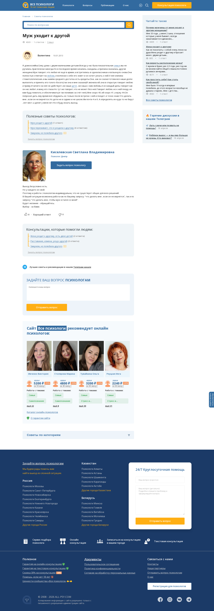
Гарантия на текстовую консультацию (44, 568)
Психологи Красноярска (36, 512)
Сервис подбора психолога (42, 541)
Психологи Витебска (93, 512)
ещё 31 (108, 406)
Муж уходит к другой (41, 122)
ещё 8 (56, 406)
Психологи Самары (33, 520)
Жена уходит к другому (158, 46)
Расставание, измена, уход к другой (48, 241)
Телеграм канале (82, 267)
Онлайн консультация (78, 541)
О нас (126, 5)
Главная (26, 16)
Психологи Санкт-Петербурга (39, 490)
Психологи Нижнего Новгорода (40, 503)
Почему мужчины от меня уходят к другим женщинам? (165, 29)
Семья (50, 42)
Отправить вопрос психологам (164, 572)
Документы (92, 559)
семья (117, 65)
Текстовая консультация (168, 541)
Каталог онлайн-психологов (42, 412)
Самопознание (36, 401)
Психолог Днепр (59, 156)
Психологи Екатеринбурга (37, 499)
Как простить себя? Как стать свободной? (162, 81)
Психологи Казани (33, 507)
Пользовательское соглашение (101, 564)
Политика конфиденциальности (102, 568)
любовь (51, 75)
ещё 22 (30, 406)
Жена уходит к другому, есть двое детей (51, 236)
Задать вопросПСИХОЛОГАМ (211, 399)
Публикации (107, 5)
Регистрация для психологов (169, 586)
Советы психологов (43, 16)
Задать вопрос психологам (41, 139)
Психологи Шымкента (94, 477)
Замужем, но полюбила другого (46, 133)
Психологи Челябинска (35, 516)
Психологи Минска (92, 503)
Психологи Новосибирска (37, 494)
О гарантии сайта (40, 418)
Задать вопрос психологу (71, 165)
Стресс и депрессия (86, 401)
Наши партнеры (156, 568)
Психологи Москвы (33, 486)
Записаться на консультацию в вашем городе (124, 541)
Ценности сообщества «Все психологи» (44, 581)
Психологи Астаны (92, 473)
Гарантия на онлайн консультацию (42, 564)
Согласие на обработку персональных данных (109, 572)
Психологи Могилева (93, 516)
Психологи (68, 5)
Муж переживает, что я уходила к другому (52, 127)
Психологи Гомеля (92, 507)
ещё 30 (82, 406)
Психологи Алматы (92, 468)
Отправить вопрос (160, 521)
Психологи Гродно (92, 520)
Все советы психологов (159, 100)
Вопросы (87, 5)
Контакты (152, 564)
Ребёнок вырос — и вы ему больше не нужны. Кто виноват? (167, 136)
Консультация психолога (172, 5)
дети (74, 85)
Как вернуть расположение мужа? (164, 63)
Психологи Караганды (94, 481)
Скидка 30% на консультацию (39, 572)
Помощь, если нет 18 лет (36, 576)
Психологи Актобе (92, 486)
